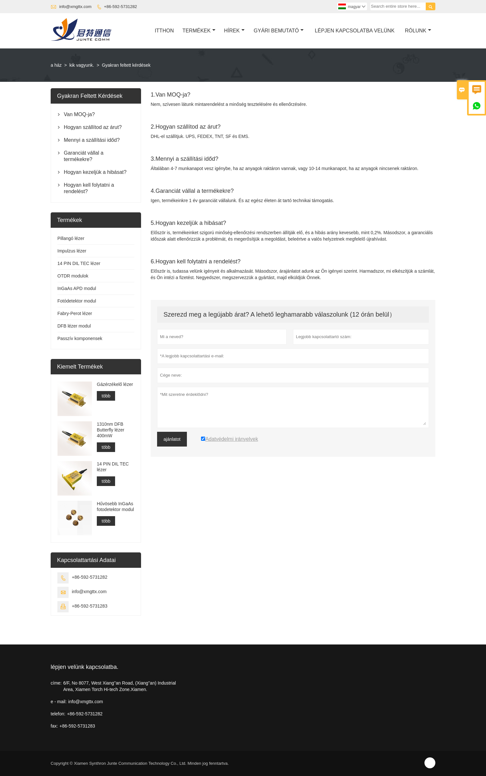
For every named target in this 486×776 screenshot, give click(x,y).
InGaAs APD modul (76, 288)
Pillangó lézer (70, 238)
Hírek (234, 30)
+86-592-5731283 (89, 606)
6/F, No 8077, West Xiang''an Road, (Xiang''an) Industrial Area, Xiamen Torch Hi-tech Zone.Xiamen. (119, 686)
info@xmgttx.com (75, 6)
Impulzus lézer (71, 250)
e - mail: (59, 701)
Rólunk (418, 30)
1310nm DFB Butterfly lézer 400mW (110, 430)
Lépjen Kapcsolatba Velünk (355, 30)
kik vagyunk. (81, 65)
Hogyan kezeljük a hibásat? (95, 172)
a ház (56, 65)
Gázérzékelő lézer (115, 384)
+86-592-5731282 (120, 6)
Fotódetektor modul (76, 300)
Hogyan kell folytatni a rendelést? (89, 188)
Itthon (164, 30)
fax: (54, 726)
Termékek (198, 30)
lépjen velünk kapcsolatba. (84, 667)
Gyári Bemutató (279, 30)
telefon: (58, 713)
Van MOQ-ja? (79, 114)
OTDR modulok (72, 275)
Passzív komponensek (79, 338)
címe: (56, 683)
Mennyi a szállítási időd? (92, 140)
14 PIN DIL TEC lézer (78, 263)
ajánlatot (171, 439)
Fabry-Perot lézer (74, 313)
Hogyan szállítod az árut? (93, 127)
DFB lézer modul (74, 325)
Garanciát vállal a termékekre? (84, 156)
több (106, 395)
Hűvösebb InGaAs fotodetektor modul (115, 506)
